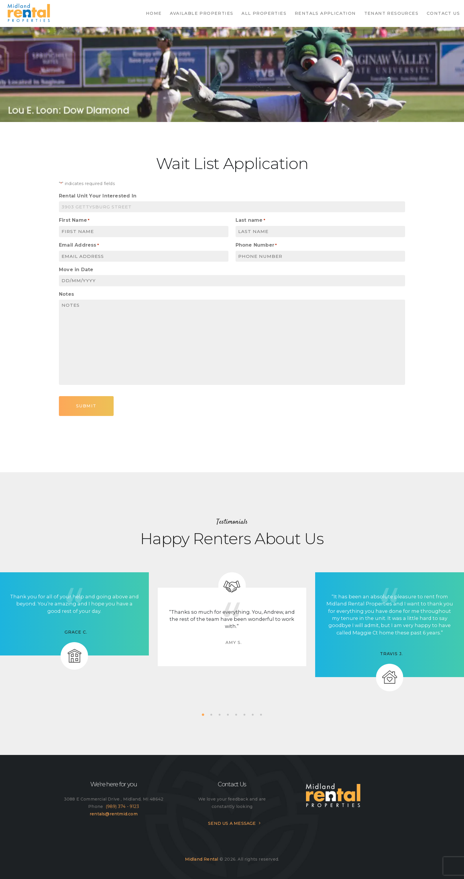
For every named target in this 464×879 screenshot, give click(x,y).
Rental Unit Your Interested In (97, 196)
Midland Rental (201, 859)
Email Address (79, 245)
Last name (250, 220)
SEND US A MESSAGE (232, 823)
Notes (66, 294)
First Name (74, 220)
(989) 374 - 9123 (122, 806)
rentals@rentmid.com (114, 814)
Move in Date (76, 269)
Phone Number (256, 245)
